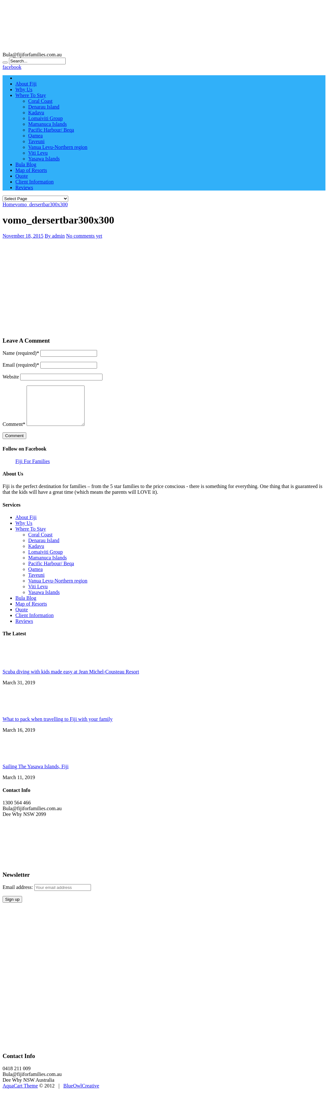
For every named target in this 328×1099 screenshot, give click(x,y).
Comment (14, 432)
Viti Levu (38, 153)
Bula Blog (25, 164)
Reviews (24, 187)
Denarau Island (43, 107)
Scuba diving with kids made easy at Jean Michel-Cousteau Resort (71, 679)
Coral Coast (40, 101)
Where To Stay (30, 95)
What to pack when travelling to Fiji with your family (57, 726)
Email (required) (21, 365)
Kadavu (36, 112)
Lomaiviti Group (45, 118)
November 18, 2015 (23, 236)
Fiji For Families (32, 469)
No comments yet (84, 236)
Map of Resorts (31, 170)
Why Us (23, 89)
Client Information (34, 181)
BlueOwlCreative (81, 1093)
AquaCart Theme (20, 1093)
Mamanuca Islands (47, 124)
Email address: (18, 895)
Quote (21, 176)
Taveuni (36, 141)
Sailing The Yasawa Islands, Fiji (36, 774)
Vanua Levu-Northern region (57, 147)
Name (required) (21, 353)
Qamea (35, 135)
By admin (55, 236)
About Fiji (26, 83)
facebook (12, 67)
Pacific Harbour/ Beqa (51, 130)
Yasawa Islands (44, 158)
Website (11, 376)
